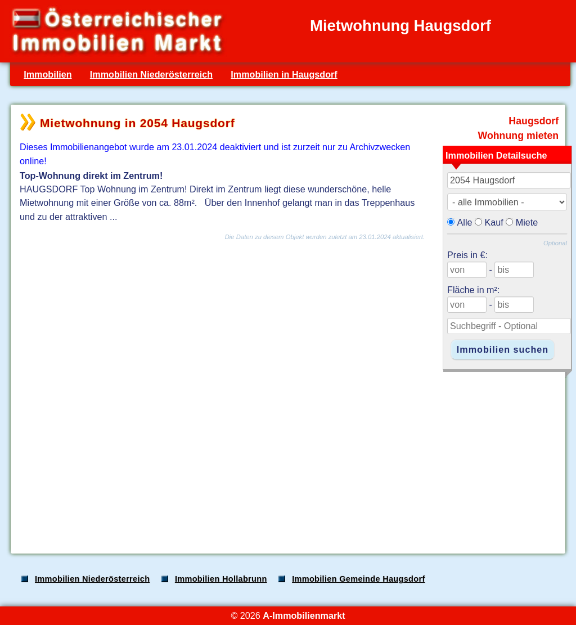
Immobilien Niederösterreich (151, 74)
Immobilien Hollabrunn (221, 578)
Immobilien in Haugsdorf (284, 74)
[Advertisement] (287, 457)
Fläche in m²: (473, 290)
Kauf (494, 222)
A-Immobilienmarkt (304, 615)
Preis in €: (467, 255)
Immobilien (47, 74)
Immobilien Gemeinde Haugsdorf (358, 578)
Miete (527, 222)
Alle (464, 222)
